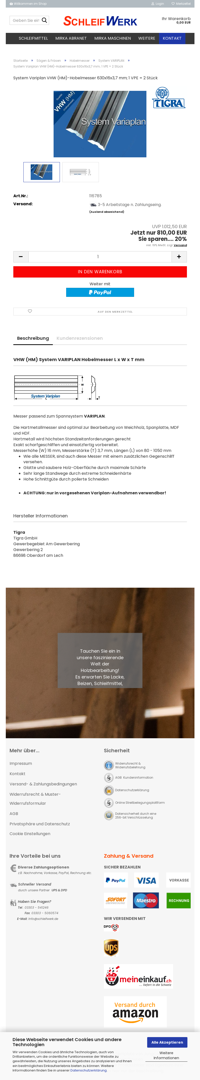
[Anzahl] (100, 256)
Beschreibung (33, 338)
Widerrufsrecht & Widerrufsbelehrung (130, 765)
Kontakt (172, 38)
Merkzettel (181, 4)
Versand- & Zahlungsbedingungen (43, 784)
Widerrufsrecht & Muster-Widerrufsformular (35, 798)
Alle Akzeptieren (167, 1042)
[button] (20, 256)
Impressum (21, 763)
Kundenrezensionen (80, 338)
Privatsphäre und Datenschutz (40, 824)
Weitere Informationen (166, 1055)
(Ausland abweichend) (106, 212)
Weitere (146, 38)
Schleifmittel (33, 38)
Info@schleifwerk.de (43, 919)
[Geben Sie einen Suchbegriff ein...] (44, 20)
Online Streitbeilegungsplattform (140, 802)
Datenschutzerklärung (88, 1070)
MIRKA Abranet (71, 38)
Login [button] (157, 4)
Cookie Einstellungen (30, 834)
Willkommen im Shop (28, 4)
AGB (14, 814)
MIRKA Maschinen (112, 38)
